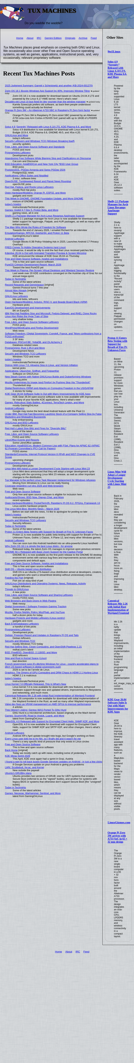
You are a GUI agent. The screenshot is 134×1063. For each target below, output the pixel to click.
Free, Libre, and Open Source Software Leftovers (32, 322)
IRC (39, 38)
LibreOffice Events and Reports (22, 439)
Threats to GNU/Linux (17, 589)
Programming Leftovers (18, 152)
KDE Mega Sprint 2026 (17, 755)
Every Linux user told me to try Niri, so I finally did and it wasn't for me (43, 738)
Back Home (11, 750)
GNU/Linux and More (16, 135)
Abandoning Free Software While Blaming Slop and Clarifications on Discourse (48, 158)
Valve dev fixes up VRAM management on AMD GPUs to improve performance (48, 704)
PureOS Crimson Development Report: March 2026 (33, 264)
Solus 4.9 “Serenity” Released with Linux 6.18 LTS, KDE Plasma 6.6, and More (117, 69)
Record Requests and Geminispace (24, 284)
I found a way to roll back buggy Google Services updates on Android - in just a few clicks (53, 761)
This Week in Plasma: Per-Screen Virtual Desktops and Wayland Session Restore (49, 270)
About (30, 38)
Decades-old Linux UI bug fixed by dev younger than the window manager (45, 101)
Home (19, 38)
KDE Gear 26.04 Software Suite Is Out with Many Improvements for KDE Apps (118, 705)
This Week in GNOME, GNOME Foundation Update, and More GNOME (44, 198)
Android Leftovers (14, 238)
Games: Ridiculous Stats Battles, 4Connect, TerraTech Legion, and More (44, 402)
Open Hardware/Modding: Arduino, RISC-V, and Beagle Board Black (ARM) (46, 302)
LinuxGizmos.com (119, 822)
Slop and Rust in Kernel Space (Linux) (26, 658)
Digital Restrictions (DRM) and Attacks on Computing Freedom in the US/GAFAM (49, 388)
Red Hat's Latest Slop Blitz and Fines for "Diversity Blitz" (35, 428)
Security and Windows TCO (20, 641)
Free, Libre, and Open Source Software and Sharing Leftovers (39, 595)
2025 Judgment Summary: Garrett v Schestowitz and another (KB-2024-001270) (49, 85)
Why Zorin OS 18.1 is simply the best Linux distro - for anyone (39, 546)
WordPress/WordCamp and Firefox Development (32, 327)
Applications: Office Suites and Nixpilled (26, 175)
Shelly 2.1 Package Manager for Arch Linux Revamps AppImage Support (118, 207)
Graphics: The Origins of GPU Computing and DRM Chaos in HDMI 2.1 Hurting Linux (51, 672)
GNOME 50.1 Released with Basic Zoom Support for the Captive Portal (44, 551)
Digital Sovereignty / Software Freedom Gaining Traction (35, 606)
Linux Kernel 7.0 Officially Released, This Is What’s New (35, 684)
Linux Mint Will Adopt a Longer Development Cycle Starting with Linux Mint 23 (117, 479)
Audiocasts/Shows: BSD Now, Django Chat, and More (34, 497)
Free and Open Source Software (22, 491)
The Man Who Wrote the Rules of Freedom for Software (35, 227)
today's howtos (13, 204)
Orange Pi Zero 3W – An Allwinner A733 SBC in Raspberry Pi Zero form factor (47, 110)
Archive (83, 38)
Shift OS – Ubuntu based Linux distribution (28, 569)
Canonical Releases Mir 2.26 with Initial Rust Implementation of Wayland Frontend (118, 606)
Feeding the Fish (14, 577)
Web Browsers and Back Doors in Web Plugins (30, 600)
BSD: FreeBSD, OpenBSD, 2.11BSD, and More (31, 652)
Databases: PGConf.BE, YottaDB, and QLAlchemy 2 (33, 342)
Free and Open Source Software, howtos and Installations (36, 258)
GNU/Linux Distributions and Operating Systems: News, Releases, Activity (45, 583)
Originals (70, 38)
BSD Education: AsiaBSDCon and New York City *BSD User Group (41, 164)
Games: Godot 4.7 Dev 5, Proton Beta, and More (31, 210)
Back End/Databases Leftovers (22, 623)
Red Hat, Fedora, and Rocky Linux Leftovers (29, 187)
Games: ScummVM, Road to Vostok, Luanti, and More (34, 715)
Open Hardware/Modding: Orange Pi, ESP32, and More (35, 192)
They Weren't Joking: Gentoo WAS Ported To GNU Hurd (35, 709)
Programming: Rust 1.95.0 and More (25, 347)
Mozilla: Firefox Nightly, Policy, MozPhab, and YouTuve (35, 612)
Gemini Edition (53, 38)
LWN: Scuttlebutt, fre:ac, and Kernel (24, 767)
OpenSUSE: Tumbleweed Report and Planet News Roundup (38, 181)
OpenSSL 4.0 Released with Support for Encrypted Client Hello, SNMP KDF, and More (52, 721)
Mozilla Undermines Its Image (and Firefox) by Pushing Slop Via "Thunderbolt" (47, 382)
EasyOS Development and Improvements (27, 307)
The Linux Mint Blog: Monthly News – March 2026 (32, 508)
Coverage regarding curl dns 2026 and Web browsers (34, 485)
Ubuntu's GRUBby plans (18, 773)
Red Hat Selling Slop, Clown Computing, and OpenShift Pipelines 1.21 (43, 646)
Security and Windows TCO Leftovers (25, 353)
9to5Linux (114, 51)
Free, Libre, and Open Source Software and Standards (35, 146)
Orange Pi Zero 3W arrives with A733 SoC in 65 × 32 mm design (117, 837)
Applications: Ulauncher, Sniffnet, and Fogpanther (32, 370)
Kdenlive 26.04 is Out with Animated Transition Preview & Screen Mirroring (45, 253)
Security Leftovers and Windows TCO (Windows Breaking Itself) (40, 141)
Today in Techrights (15, 279)
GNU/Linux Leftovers (16, 296)
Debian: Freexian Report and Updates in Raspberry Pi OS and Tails (42, 635)
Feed (94, 38)
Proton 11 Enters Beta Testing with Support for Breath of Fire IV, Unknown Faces (117, 344)
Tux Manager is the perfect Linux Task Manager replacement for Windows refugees (50, 480)
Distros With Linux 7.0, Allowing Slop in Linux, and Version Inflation (41, 365)
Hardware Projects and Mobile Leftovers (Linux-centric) (35, 618)
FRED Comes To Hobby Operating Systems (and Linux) (35, 247)
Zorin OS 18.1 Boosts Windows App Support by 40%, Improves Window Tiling (47, 90)
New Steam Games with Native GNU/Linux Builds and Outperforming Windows (48, 376)
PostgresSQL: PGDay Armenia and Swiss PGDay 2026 (35, 169)
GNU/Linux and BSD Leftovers (22, 422)
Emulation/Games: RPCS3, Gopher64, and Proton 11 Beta (37, 233)
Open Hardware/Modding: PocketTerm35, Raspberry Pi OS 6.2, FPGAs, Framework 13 (52, 503)
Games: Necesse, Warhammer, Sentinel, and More (33, 793)
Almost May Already (16, 290)
